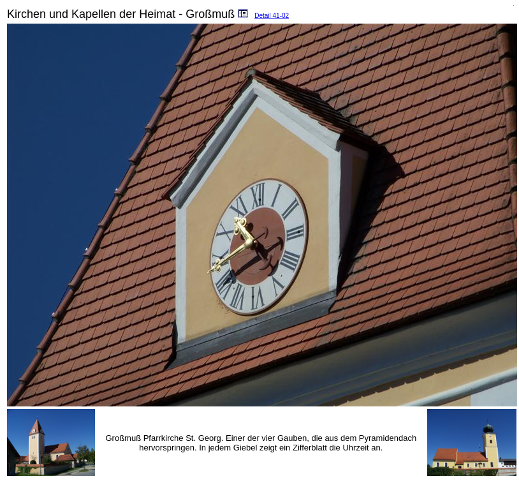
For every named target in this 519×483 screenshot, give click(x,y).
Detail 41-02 (271, 15)
